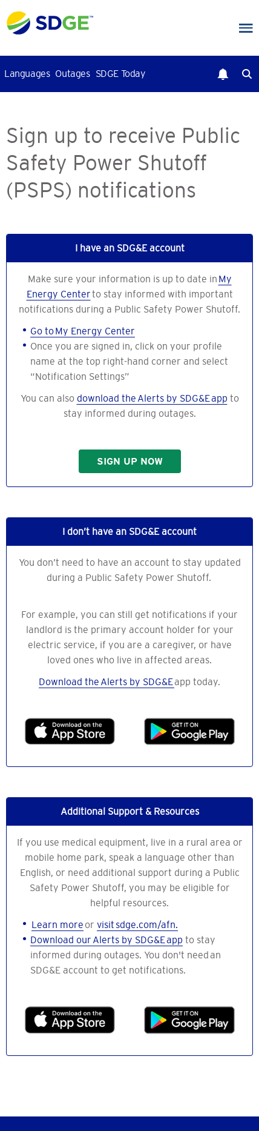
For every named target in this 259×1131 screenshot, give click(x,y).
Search (247, 74)
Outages (72, 73)
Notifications (223, 74)
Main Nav (246, 28)
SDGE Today (121, 73)
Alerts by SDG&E (137, 681)
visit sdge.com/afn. (137, 924)
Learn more (57, 924)
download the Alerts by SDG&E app (152, 398)
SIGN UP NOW (130, 461)
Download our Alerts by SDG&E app (106, 939)
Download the (69, 681)
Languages (27, 73)
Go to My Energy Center (82, 330)
